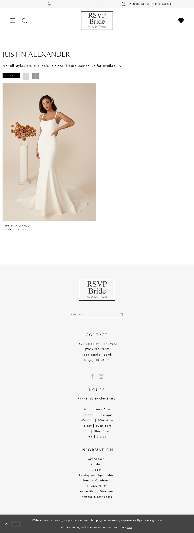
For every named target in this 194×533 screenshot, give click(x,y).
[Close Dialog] (7, 523)
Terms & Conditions (97, 480)
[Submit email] (121, 314)
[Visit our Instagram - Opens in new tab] (101, 376)
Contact (97, 464)
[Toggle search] (25, 21)
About (97, 469)
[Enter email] (97, 314)
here (129, 527)
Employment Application (97, 475)
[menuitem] (48, 4)
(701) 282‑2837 (97, 349)
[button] (11, 75)
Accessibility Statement (97, 491)
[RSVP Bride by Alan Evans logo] (97, 20)
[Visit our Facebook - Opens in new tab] (92, 376)
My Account (97, 459)
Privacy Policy (97, 486)
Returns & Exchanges (97, 496)
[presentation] (49, 152)
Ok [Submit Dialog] (16, 524)
